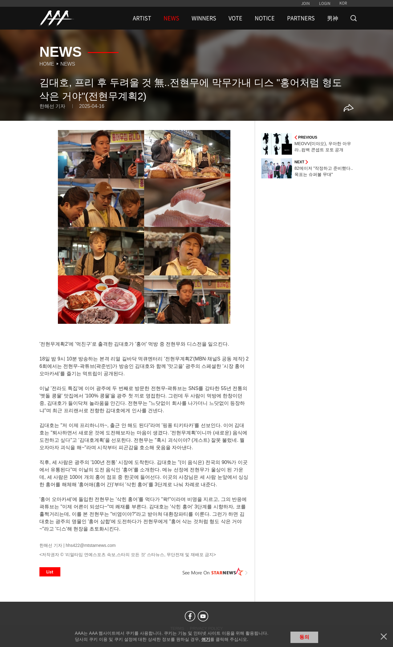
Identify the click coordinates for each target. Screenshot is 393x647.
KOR (343, 3)
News (67, 64)
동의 (304, 637)
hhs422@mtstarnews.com (90, 545)
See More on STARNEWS (215, 571)
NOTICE (265, 18)
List (49, 571)
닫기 (384, 636)
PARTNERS (301, 18)
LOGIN (324, 3)
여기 (205, 639)
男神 (332, 18)
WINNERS (204, 18)
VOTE (235, 18)
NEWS (171, 18)
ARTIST (142, 18)
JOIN (305, 3)
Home (46, 64)
